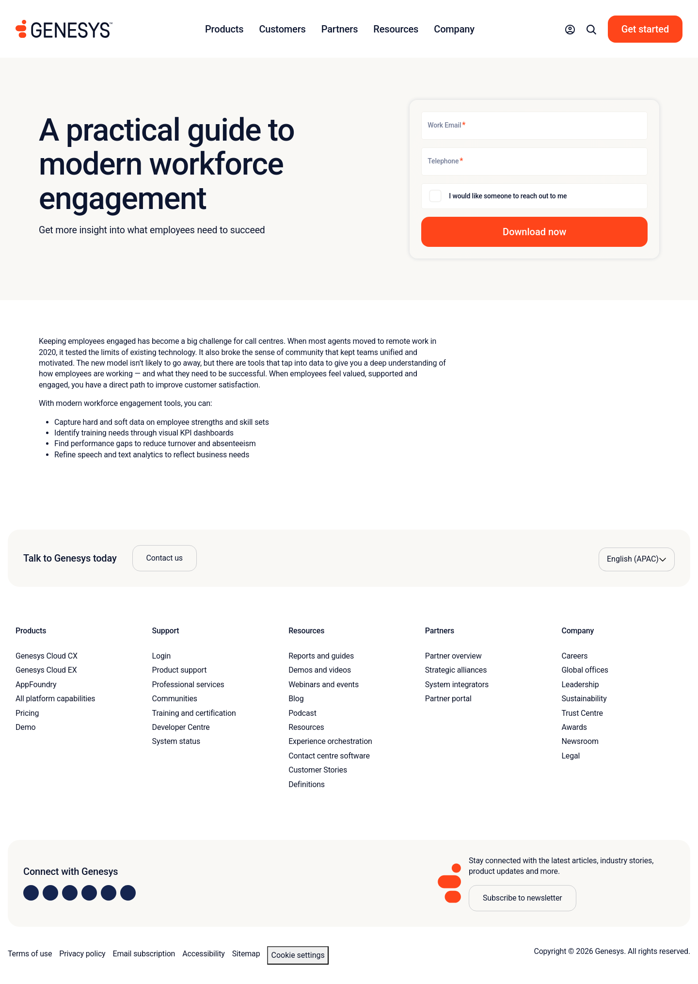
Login (161, 656)
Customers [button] (282, 29)
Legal (570, 755)
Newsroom (579, 741)
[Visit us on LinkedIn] (31, 893)
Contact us (164, 558)
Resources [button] (395, 29)
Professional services (188, 684)
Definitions (306, 784)
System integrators (457, 684)
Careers (574, 656)
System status (176, 741)
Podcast (302, 713)
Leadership (580, 684)
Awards (574, 727)
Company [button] (454, 29)
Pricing (27, 713)
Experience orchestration (330, 741)
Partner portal (448, 698)
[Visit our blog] (128, 893)
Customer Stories (317, 769)
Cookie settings (297, 955)
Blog (295, 698)
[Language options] (637, 559)
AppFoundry (36, 684)
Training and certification (194, 713)
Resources (306, 727)
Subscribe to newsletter (522, 898)
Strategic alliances (456, 670)
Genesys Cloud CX (47, 656)
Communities (174, 698)
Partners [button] (339, 29)
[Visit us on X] (70, 893)
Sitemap (246, 953)
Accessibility (203, 953)
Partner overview (453, 656)
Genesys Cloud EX (46, 670)
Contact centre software (329, 755)
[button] (570, 29)
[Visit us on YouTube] (108, 893)
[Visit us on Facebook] (89, 893)
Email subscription (144, 953)
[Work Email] (534, 126)
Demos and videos (319, 670)
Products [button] (224, 29)
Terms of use (30, 953)
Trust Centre (582, 713)
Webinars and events (323, 684)
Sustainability (583, 698)
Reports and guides (321, 656)
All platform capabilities (55, 698)
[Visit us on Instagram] (50, 893)
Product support (179, 670)
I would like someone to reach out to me (508, 196)
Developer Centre (181, 727)
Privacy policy (82, 953)
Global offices (584, 670)
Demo (26, 727)
